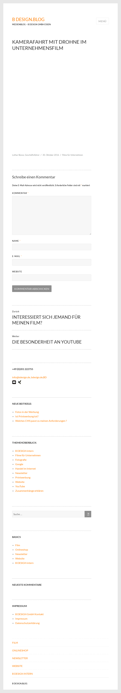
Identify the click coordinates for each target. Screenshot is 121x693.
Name (16, 241)
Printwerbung (22, 477)
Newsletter (21, 472)
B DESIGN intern (24, 450)
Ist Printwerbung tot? (26, 416)
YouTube (20, 486)
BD (45, 377)
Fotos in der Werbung (27, 411)
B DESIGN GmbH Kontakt (29, 614)
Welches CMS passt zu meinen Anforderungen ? (41, 420)
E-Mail (17, 256)
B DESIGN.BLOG (28, 19)
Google (19, 464)
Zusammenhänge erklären (29, 490)
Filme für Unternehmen (72, 155)
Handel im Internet (25, 468)
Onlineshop (21, 549)
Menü (102, 21)
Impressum (21, 618)
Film (17, 545)
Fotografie (20, 459)
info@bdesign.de (21, 377)
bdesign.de (37, 377)
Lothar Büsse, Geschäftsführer (26, 155)
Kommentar (20, 193)
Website (17, 271)
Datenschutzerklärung (27, 622)
